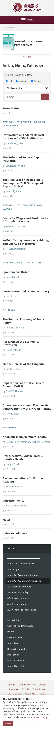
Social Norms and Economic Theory (26, 291)
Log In (42, 694)
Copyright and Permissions (20, 625)
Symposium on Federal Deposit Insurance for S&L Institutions (23, 136)
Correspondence (13, 500)
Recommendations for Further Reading (23, 480)
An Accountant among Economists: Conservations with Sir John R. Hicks (27, 407)
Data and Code (14, 637)
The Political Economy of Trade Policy (23, 321)
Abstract (22, 81)
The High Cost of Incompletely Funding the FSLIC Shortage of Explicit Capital (23, 183)
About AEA (30, 694)
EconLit (26, 689)
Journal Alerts (14, 643)
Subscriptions (14, 620)
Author (36, 81)
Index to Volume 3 (15, 533)
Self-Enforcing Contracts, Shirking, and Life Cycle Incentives (26, 242)
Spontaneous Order (16, 272)
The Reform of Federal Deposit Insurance (23, 159)
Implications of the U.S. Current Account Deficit (23, 384)
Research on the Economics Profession (21, 343)
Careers (42, 684)
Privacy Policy (40, 718)
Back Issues (13, 654)
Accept (8, 724)
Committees (39, 689)
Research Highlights (17, 649)
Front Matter (11, 108)
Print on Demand (15, 660)
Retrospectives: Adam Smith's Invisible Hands (23, 457)
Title (9, 81)
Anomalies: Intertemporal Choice (25, 437)
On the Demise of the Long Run (24, 364)
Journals (10, 548)
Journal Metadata (16, 666)
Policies (11, 631)
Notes (7, 519)
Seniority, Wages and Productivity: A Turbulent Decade (26, 219)
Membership (15, 694)
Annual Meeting (27, 684)
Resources (14, 689)
